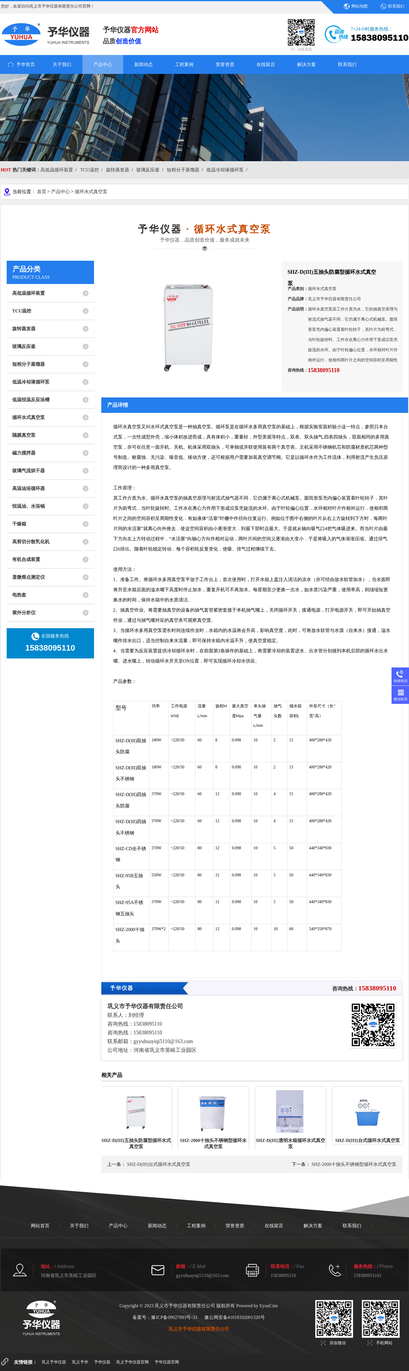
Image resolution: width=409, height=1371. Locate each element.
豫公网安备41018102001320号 (234, 1317)
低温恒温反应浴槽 (30, 399)
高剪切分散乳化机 (30, 541)
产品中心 (102, 64)
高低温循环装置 (56, 169)
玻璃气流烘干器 (28, 470)
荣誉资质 (225, 64)
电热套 (19, 594)
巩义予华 (80, 1362)
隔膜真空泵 (24, 435)
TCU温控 (89, 169)
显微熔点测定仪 (28, 577)
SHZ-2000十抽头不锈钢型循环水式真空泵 (353, 1164)
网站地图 (359, 6)
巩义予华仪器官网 (132, 1362)
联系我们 (396, 6)
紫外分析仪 (24, 612)
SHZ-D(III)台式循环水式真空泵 (158, 1164)
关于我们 (62, 64)
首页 (41, 191)
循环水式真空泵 (91, 191)
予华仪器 (102, 1362)
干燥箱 (19, 523)
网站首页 (40, 1225)
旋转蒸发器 (117, 169)
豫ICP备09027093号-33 (174, 1317)
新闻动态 (143, 64)
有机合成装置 (26, 559)
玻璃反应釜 (148, 169)
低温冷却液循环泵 (225, 169)
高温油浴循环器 (28, 488)
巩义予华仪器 (54, 1362)
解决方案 (306, 64)
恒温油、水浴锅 (28, 506)
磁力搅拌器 (24, 452)
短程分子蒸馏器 (183, 169)
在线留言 (265, 64)
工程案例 (184, 64)
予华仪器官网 (167, 1362)
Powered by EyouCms (256, 1305)
